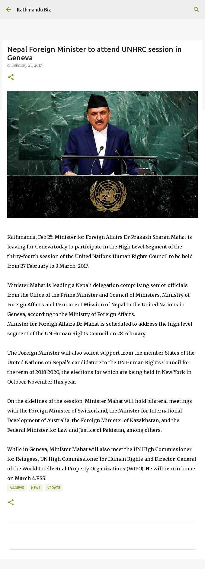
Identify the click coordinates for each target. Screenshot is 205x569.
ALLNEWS (17, 487)
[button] (10, 77)
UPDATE (53, 487)
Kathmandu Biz (34, 9)
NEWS (35, 487)
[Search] (196, 9)
